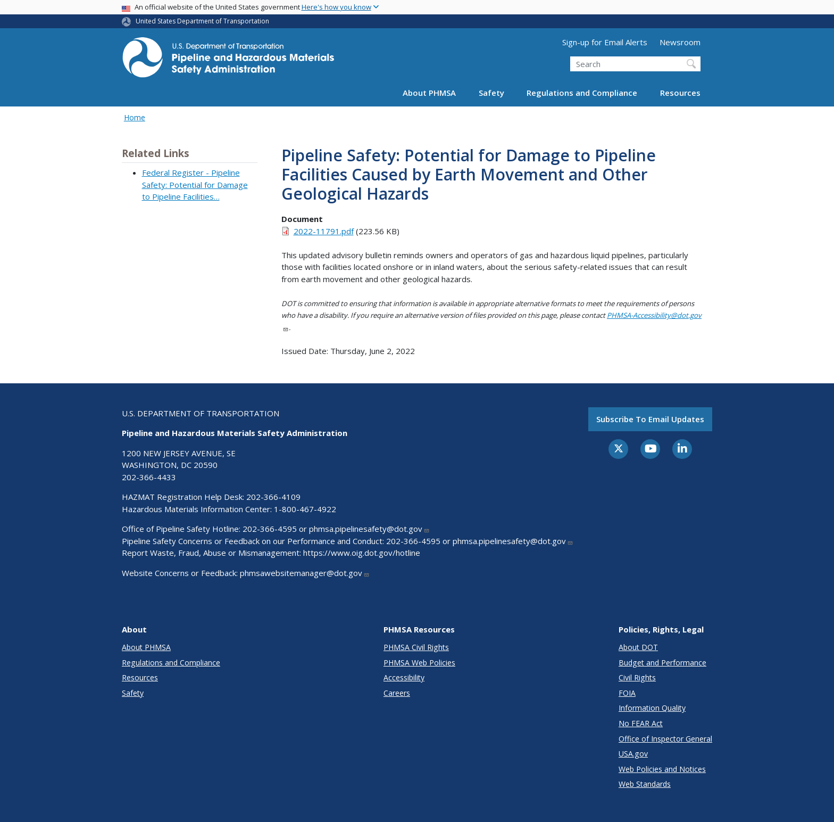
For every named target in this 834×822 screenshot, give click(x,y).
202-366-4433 (149, 477)
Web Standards (645, 784)
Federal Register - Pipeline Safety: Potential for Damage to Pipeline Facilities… (195, 184)
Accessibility (403, 677)
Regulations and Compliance (582, 92)
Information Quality (652, 708)
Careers (396, 693)
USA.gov (633, 754)
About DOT (638, 647)
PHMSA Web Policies (419, 662)
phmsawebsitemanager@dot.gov (305, 573)
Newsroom (680, 42)
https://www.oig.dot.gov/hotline (361, 552)
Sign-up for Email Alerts (604, 42)
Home (134, 117)
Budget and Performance (662, 662)
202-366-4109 (273, 496)
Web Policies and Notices (662, 769)
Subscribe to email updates (650, 419)
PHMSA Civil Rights (416, 647)
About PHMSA (429, 92)
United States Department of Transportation (202, 21)
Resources (680, 92)
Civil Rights (637, 677)
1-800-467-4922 (305, 509)
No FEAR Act (641, 723)
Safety (491, 92)
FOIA (627, 693)
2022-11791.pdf (324, 231)
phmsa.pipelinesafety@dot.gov (369, 528)
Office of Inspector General (665, 739)
